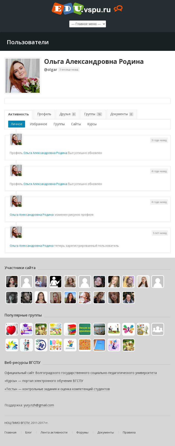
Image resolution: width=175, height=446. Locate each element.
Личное (16, 124)
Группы (93, 114)
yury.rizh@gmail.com (39, 405)
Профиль (44, 114)
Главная (10, 432)
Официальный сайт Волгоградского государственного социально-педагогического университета (81, 373)
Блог (28, 432)
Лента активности (54, 432)
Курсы (92, 124)
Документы (121, 114)
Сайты (76, 124)
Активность (18, 114)
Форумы (82, 432)
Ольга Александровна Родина (94, 61)
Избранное (38, 124)
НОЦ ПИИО (12, 423)
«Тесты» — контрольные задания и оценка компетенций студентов (57, 389)
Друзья (67, 114)
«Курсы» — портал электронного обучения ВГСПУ (44, 381)
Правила (129, 432)
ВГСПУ (25, 423)
